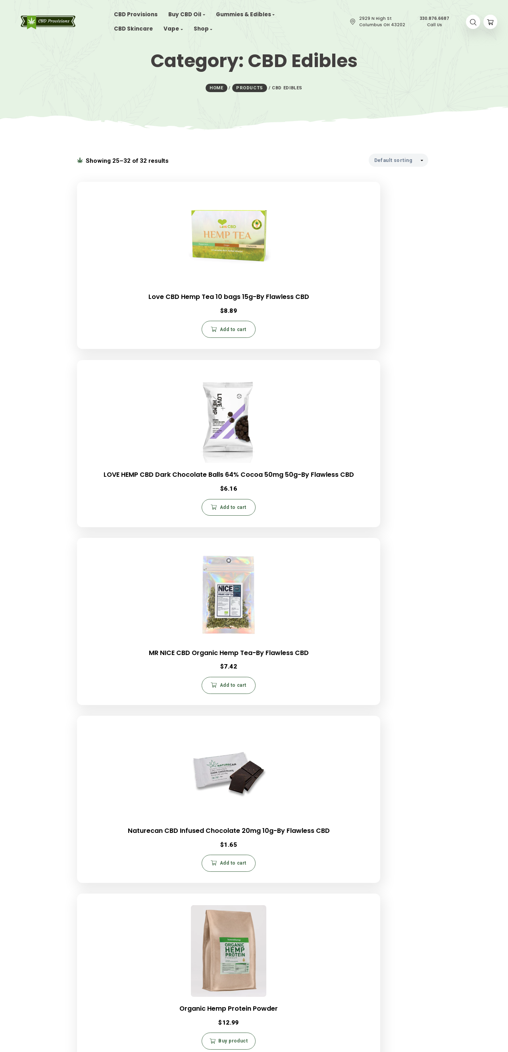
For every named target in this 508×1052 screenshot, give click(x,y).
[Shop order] (398, 158)
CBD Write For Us (215, 953)
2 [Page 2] (261, 751)
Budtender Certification (222, 961)
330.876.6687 (231, 904)
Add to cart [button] (135, 331)
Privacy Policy (339, 880)
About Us (79, 877)
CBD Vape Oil (83, 969)
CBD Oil (77, 945)
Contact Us (208, 945)
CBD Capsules (84, 953)
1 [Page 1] (246, 751)
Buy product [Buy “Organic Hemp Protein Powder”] (256, 517)
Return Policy (338, 871)
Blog (73, 904)
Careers (78, 891)
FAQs (329, 863)
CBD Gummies (84, 961)
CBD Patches (83, 977)
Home (75, 864)
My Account (336, 895)
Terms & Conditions (346, 887)
